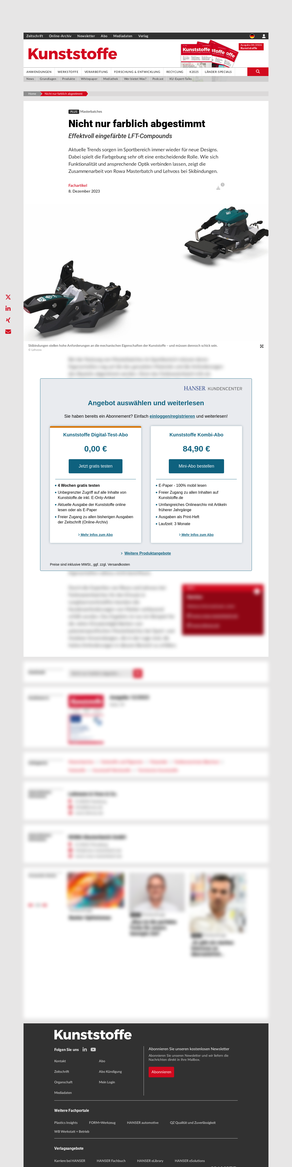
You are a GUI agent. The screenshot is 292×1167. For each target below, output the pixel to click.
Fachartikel (77, 186)
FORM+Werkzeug (102, 1123)
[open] (218, 188)
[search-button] (257, 71)
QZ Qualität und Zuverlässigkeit (193, 1123)
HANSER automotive (142, 1123)
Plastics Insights (66, 1123)
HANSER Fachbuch (111, 1161)
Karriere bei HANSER (69, 1161)
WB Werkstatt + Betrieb (71, 1131)
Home (32, 93)
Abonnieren (161, 1072)
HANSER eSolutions (190, 1161)
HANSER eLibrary (150, 1161)
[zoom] (262, 346)
